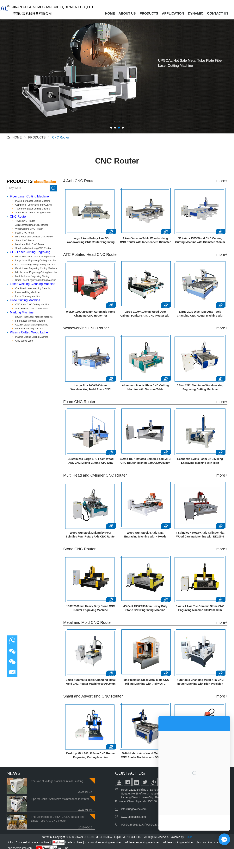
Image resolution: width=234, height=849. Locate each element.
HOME (110, 13)
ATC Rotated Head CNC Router (31, 225)
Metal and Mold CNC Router (30, 244)
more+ (221, 181)
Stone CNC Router (25, 240)
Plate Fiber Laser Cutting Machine (32, 201)
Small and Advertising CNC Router (33, 248)
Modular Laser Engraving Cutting (32, 276)
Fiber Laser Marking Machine (30, 320)
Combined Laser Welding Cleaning (33, 288)
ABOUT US (127, 13)
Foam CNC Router (24, 232)
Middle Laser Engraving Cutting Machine (36, 272)
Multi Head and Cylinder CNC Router (34, 236)
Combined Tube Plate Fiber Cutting (33, 204)
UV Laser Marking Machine (29, 328)
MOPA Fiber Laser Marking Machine (34, 317)
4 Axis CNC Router (25, 221)
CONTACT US (217, 13)
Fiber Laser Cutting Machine (29, 196)
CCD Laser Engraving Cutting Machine (35, 264)
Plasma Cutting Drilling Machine (31, 337)
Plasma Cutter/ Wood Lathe (29, 332)
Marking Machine (22, 312)
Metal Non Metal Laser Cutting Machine (35, 256)
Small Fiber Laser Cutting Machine (33, 212)
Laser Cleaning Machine (27, 296)
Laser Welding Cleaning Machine (32, 284)
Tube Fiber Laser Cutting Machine (32, 208)
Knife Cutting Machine (25, 300)
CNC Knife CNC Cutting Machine (32, 304)
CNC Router (60, 137)
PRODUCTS (149, 13)
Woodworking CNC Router (29, 229)
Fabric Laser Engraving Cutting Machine (36, 268)
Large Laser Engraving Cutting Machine (35, 260)
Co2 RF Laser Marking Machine (31, 324)
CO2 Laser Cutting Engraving (30, 252)
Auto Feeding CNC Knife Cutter (31, 308)
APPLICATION (173, 13)
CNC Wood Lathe (24, 340)
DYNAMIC (195, 13)
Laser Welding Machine (27, 292)
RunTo (188, 837)
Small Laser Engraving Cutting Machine (35, 280)
